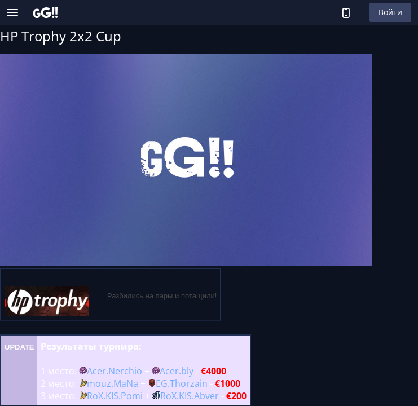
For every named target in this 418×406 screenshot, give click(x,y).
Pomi (132, 396)
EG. (163, 383)
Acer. (97, 371)
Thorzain (189, 383)
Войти (390, 12)
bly (187, 371)
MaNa (125, 383)
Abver (206, 396)
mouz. (100, 383)
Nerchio (125, 371)
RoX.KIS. (104, 396)
